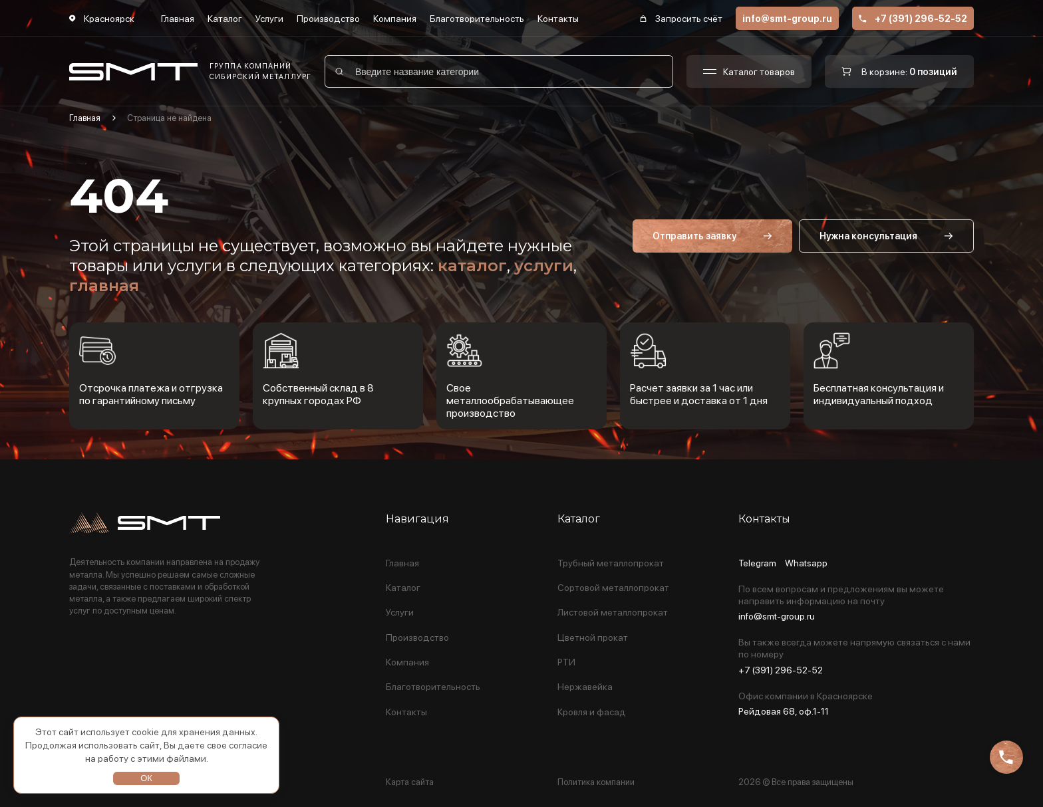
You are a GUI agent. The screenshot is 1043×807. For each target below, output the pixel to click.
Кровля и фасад (591, 712)
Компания (394, 18)
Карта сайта (410, 782)
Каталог (225, 18)
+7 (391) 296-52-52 (913, 18)
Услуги (269, 18)
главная (104, 285)
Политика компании (596, 782)
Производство (328, 18)
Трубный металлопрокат (610, 563)
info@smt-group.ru (787, 18)
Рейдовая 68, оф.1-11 (783, 711)
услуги (543, 265)
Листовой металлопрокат (612, 613)
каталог (472, 265)
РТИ (566, 662)
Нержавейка (585, 687)
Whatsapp (806, 563)
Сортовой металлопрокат (613, 588)
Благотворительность (477, 18)
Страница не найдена (169, 118)
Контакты (558, 18)
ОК (146, 778)
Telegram (757, 563)
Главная (177, 18)
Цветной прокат (592, 638)
